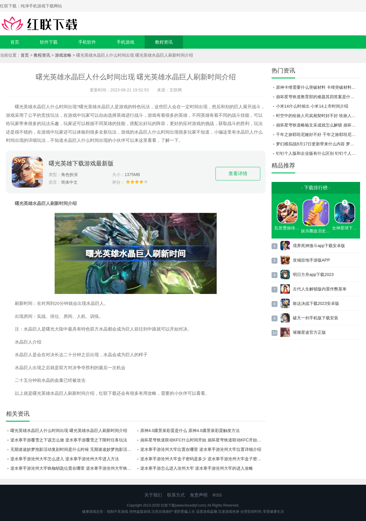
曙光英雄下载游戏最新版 (81, 163)
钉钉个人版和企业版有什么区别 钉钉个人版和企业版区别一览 (318, 153)
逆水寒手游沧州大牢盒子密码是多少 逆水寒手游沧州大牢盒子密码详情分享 (203, 458)
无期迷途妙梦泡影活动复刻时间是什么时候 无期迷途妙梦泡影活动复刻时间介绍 (73, 449)
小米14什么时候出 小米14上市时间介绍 (312, 106)
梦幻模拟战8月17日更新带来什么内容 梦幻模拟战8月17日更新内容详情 (318, 144)
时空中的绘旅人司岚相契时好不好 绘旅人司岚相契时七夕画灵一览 (318, 115)
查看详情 (237, 173)
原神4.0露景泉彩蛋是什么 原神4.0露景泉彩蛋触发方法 (190, 430)
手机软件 (87, 42)
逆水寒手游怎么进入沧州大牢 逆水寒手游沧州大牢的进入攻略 (196, 468)
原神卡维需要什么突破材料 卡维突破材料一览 (318, 87)
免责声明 (198, 494)
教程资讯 (164, 42)
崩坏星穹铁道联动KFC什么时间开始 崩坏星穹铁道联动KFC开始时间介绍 (203, 440)
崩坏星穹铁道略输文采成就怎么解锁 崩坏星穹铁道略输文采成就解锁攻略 (318, 125)
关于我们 (153, 494)
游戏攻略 (63, 55)
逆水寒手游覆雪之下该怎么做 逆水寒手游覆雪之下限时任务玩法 (68, 440)
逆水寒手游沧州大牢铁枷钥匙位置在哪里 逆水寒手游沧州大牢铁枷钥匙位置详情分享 (73, 468)
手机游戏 (125, 42)
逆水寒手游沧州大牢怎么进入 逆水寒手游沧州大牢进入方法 (64, 458)
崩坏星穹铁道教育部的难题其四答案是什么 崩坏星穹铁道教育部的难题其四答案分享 (318, 96)
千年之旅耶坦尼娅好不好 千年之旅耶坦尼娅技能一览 (318, 134)
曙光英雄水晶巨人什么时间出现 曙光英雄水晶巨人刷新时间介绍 (68, 430)
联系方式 (176, 494)
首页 (14, 42)
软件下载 (49, 42)
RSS (217, 494)
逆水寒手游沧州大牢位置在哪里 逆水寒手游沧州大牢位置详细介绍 (200, 449)
